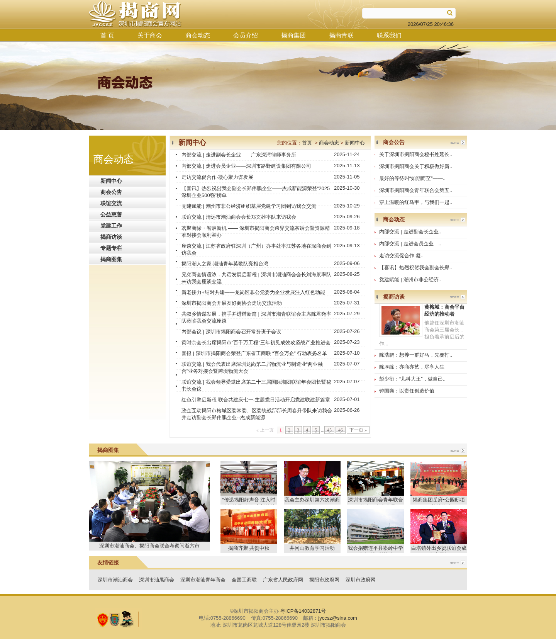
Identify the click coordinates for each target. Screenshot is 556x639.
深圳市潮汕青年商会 (202, 580)
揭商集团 (293, 35)
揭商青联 (341, 35)
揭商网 (135, 14)
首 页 (107, 35)
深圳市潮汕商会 (115, 580)
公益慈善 (111, 214)
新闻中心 (111, 181)
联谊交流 (111, 203)
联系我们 (389, 35)
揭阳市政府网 (324, 580)
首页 (307, 143)
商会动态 (197, 35)
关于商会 (149, 35)
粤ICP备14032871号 (303, 611)
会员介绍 (245, 35)
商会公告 (111, 192)
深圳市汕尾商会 (156, 580)
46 (340, 430)
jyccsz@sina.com (337, 618)
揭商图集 (111, 259)
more (457, 142)
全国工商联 (244, 580)
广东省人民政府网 (283, 580)
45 (329, 430)
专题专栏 (111, 248)
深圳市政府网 (361, 580)
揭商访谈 (111, 237)
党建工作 (111, 226)
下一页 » (358, 430)
